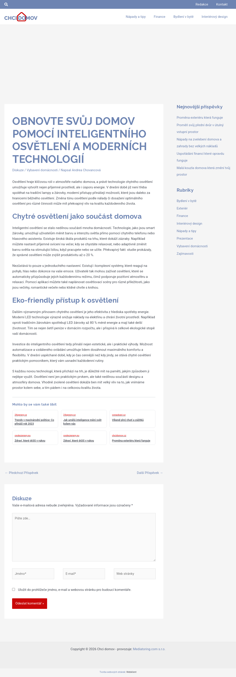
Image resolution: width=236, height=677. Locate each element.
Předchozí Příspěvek (22, 473)
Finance (182, 215)
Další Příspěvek (149, 473)
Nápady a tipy (187, 229)
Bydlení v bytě (187, 200)
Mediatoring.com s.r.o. (149, 650)
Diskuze (18, 170)
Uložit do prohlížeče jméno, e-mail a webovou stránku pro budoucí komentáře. (74, 591)
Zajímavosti (185, 252)
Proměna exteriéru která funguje (200, 118)
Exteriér (182, 207)
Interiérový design (190, 222)
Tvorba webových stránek (112, 673)
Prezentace (185, 237)
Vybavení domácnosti (42, 170)
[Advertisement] (118, 58)
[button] (6, 4)
